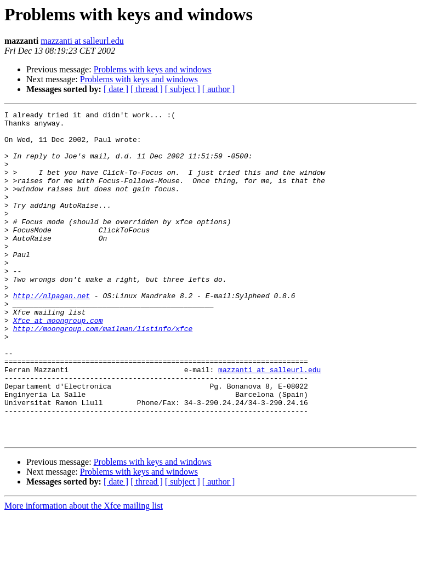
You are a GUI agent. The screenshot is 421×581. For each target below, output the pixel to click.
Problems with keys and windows (153, 69)
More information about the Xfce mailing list (83, 571)
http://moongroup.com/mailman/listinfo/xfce (103, 373)
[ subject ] (182, 89)
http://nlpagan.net (51, 333)
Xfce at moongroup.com (58, 363)
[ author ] (218, 89)
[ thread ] (146, 89)
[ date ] (116, 89)
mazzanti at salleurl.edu (82, 40)
